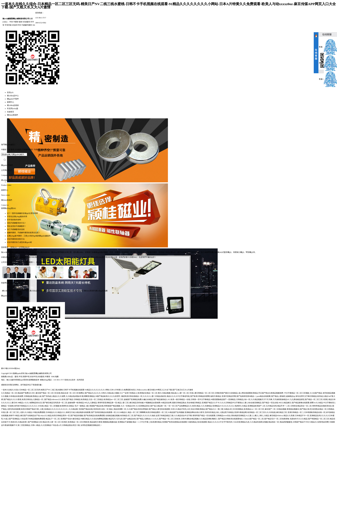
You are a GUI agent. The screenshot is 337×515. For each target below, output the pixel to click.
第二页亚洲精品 (24, 425)
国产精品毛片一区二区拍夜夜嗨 (276, 419)
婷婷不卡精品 (14, 416)
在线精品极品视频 (112, 416)
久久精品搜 (73, 409)
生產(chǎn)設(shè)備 (49, 291)
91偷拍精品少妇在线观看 (197, 422)
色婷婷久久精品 (241, 406)
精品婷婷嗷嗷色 (286, 422)
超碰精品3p (290, 396)
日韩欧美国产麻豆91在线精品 (226, 393)
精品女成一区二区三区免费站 (72, 393)
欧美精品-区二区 (126, 416)
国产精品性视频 (77, 416)
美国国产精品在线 (96, 406)
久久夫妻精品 (206, 406)
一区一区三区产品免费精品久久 (179, 406)
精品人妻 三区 (123, 403)
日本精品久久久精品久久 (55, 412)
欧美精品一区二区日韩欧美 (78, 422)
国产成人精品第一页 (158, 406)
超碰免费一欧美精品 (76, 403)
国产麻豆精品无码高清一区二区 (55, 403)
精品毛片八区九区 (116, 419)
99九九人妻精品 (90, 403)
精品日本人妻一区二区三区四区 (55, 422)
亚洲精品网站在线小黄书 (194, 412)
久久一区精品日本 (128, 406)
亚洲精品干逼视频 (125, 422)
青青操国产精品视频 (112, 406)
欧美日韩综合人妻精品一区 (33, 399)
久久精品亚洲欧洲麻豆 (208, 419)
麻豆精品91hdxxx (276, 416)
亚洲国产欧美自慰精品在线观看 (174, 422)
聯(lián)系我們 (12, 115)
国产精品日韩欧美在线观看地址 (230, 419)
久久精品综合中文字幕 (183, 416)
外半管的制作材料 (14, 220)
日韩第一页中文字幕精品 (200, 399)
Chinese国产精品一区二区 (254, 419)
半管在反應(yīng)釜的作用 (17, 216)
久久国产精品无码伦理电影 (137, 409)
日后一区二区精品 (96, 399)
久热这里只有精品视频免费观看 (32, 419)
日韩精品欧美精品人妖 (32, 396)
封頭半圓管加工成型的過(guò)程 (19, 242)
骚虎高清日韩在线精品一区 (131, 396)
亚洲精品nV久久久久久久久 (223, 406)
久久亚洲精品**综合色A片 (51, 425)
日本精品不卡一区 (302, 416)
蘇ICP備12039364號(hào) (10, 368)
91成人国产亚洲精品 (11, 419)
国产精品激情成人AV (161, 399)
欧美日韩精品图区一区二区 (156, 412)
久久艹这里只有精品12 (128, 393)
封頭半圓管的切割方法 (16, 239)
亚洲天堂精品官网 (229, 396)
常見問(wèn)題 (12, 109)
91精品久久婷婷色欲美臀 (319, 422)
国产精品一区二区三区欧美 (169, 419)
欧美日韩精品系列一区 (61, 416)
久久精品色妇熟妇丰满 (74, 396)
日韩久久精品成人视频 (110, 393)
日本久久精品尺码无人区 (180, 409)
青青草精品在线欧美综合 (322, 406)
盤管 (21, 22)
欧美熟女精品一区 (319, 409)
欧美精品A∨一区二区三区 (254, 409)
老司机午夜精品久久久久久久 (25, 406)
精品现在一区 (273, 422)
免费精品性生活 (35, 403)
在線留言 (10, 112)
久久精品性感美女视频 (259, 422)
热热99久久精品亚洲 (19, 422)
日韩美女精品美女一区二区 (301, 406)
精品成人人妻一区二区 (180, 393)
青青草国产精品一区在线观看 (203, 416)
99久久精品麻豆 (285, 403)
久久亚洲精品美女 (143, 406)
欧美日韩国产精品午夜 (30, 409)
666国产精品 (317, 393)
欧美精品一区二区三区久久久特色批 (261, 412)
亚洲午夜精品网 (240, 412)
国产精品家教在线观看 (300, 403)
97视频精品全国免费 (152, 403)
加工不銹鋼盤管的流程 (16, 229)
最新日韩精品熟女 (179, 403)
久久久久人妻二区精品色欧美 (154, 396)
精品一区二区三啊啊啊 (136, 412)
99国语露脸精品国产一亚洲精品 (223, 399)
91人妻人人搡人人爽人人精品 (257, 416)
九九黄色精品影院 (297, 399)
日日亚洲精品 (238, 409)
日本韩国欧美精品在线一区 (314, 412)
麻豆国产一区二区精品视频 (275, 409)
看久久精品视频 (164, 393)
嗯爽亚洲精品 (89, 396)
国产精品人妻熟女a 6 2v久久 (147, 419)
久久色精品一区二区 (9, 393)
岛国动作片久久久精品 (298, 419)
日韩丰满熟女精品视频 (189, 419)
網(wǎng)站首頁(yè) (9, 291)
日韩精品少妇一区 (243, 399)
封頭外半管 (16, 25)
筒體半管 (26, 377)
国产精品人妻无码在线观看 (159, 409)
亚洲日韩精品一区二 (296, 412)
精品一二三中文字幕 (140, 422)
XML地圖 (55, 377)
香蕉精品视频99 (293, 409)
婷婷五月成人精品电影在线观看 (78, 412)
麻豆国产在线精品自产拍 (30, 416)
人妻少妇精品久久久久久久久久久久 (54, 409)
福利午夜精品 (215, 396)
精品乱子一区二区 (53, 419)
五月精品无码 (271, 406)
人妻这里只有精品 (227, 412)
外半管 (45, 150)
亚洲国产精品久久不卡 (210, 403)
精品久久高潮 (289, 416)
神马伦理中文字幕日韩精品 (306, 396)
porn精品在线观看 (263, 396)
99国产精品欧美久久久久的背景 (107, 396)
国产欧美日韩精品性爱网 (200, 396)
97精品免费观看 (39, 412)
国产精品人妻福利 (278, 396)
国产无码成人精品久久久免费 (53, 396)
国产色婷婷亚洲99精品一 (246, 396)
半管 (11, 22)
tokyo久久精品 (45, 416)
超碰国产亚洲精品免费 (132, 399)
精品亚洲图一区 (120, 409)
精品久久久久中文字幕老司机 (178, 396)
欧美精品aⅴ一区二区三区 (113, 399)
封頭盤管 (26, 22)
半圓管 (16, 22)
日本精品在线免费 (16, 396)
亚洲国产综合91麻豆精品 (70, 419)
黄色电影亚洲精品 (238, 416)
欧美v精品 (196, 406)
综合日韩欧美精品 (198, 409)
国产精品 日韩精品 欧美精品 (77, 399)
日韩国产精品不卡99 (301, 422)
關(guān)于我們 (13, 99)
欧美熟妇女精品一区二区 (147, 393)
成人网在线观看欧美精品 (248, 393)
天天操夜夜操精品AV (281, 399)
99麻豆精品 (85, 419)
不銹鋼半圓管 (26, 25)
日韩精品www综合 (223, 416)
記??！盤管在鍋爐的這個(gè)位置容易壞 (22, 213)
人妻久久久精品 (25, 412)
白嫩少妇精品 (147, 399)
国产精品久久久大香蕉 (12, 399)
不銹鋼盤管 (38, 150)
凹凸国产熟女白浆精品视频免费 (270, 393)
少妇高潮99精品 (155, 422)
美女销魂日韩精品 (194, 403)
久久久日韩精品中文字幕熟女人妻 (233, 403)
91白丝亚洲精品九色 (241, 422)
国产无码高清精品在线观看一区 (103, 412)
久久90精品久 (121, 412)
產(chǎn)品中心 (13, 96)
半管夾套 (8, 25)
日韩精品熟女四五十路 (71, 425)
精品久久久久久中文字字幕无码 (220, 422)
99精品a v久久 (23, 403)
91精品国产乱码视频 (176, 412)
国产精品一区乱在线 (270, 403)
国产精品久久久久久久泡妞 (144, 416)
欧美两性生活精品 (67, 406)
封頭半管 (52, 150)
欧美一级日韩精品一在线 (180, 399)
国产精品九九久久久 (92, 393)
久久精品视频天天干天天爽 (261, 399)
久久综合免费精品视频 (99, 419)
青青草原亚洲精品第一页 (107, 403)
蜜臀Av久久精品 (316, 403)
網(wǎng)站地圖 (101, 291)
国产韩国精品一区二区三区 (318, 419)
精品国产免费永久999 (26, 393)
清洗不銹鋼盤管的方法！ (16, 223)
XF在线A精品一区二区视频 (48, 406)
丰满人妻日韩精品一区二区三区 (201, 393)
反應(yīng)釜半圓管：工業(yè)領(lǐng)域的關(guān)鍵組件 (29, 236)
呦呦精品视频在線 (110, 422)
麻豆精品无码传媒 (136, 403)
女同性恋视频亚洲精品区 (90, 425)
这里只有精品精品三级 (164, 416)
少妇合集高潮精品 (254, 403)
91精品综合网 (166, 403)
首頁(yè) (10, 92)
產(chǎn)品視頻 (13, 105)
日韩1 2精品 (35, 425)
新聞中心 (10, 102)
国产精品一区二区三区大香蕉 (316, 399)
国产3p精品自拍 (129, 419)
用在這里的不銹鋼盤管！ (16, 226)
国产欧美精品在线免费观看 (94, 416)
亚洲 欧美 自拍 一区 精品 (103, 409)
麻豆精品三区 (281, 412)
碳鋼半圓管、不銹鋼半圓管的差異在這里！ (23, 233)
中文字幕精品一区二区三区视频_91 (298, 393)
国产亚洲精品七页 (35, 422)
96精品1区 (228, 409)
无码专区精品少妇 (212, 412)
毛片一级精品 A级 (82, 406)
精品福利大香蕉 (96, 422)
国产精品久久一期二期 (214, 409)
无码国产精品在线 (86, 409)
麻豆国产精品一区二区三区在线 (48, 393)
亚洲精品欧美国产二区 (256, 406)
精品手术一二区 (283, 406)
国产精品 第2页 (306, 409)
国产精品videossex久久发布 (54, 399)
